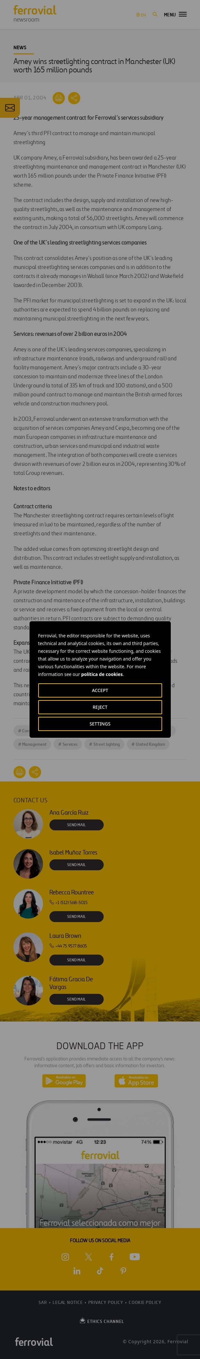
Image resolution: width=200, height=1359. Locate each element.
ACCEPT (100, 690)
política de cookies (102, 674)
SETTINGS (100, 724)
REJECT (99, 707)
